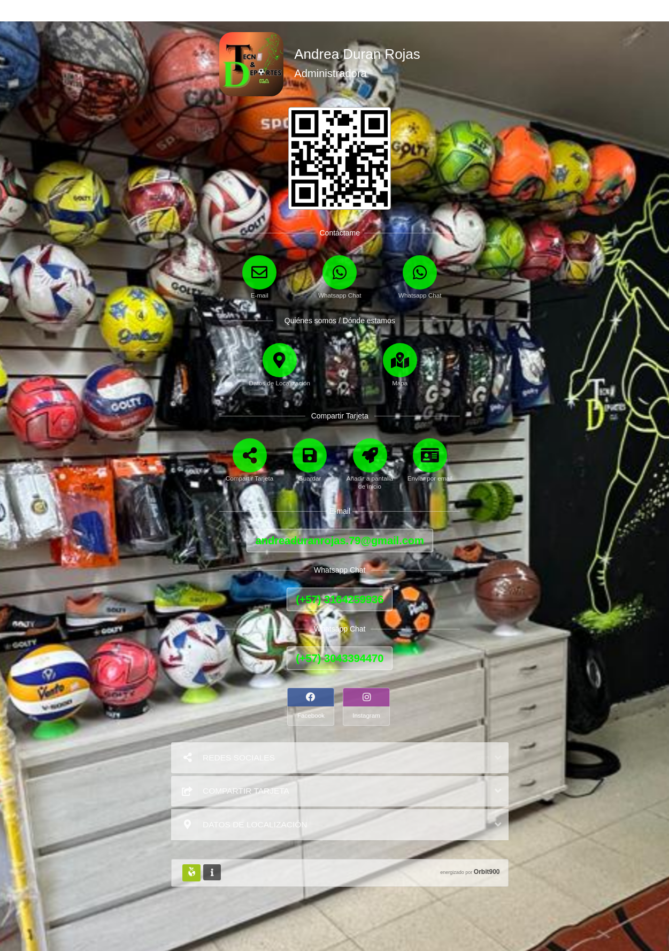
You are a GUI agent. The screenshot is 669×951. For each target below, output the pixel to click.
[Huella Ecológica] (191, 872)
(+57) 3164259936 (339, 599)
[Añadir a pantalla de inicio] (369, 472)
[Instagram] (367, 706)
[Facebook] (311, 706)
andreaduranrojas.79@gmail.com (340, 540)
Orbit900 (487, 872)
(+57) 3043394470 (339, 658)
